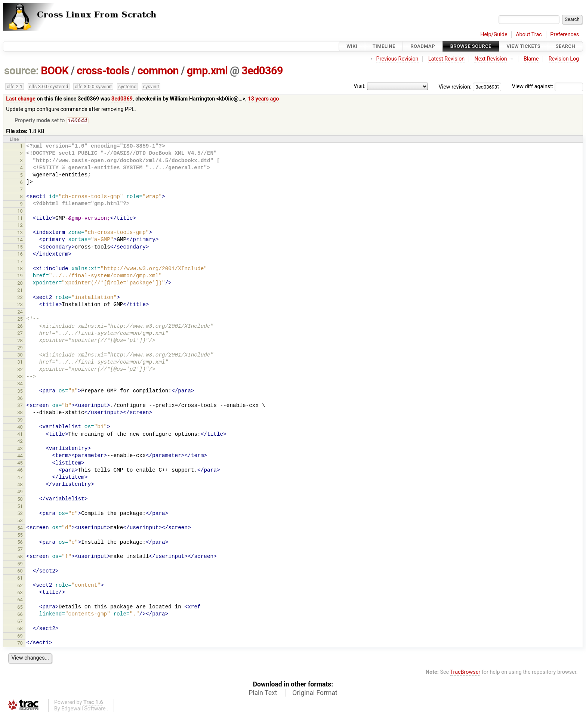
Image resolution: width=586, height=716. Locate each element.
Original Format (314, 693)
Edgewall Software (83, 709)
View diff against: (547, 86)
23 (20, 305)
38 (20, 413)
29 (20, 348)
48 (20, 485)
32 (20, 370)
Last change (21, 99)
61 (20, 578)
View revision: (455, 86)
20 (20, 284)
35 (20, 392)
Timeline (384, 46)
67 (20, 622)
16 (20, 254)
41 (20, 435)
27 (20, 334)
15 (20, 247)
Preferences (564, 34)
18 (20, 269)
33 (20, 377)
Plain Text (263, 693)
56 (20, 543)
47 (20, 478)
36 (20, 399)
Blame (531, 59)
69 (20, 636)
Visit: (360, 86)
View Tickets (523, 46)
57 (20, 550)
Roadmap (422, 46)
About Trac (529, 34)
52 (20, 514)
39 (20, 420)
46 (20, 470)
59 (20, 564)
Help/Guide (493, 34)
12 (20, 226)
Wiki (351, 46)
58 (20, 557)
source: (21, 70)
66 (20, 615)
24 (20, 312)
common (158, 70)
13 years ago (263, 99)
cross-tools (103, 70)
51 (20, 507)
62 (20, 586)
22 (20, 298)
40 (20, 427)
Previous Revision (397, 59)
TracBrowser (465, 673)
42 (20, 442)
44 (20, 456)
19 (20, 276)
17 (20, 262)
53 (20, 521)
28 (20, 341)
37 (20, 406)
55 (20, 535)
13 (20, 233)
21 (20, 291)
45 (20, 463)
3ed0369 (262, 70)
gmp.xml (207, 70)
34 (20, 384)
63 (20, 593)
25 (20, 319)
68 (20, 629)
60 (20, 571)
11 (20, 219)
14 (20, 240)
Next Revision (490, 59)
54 (20, 528)
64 (20, 600)
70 (20, 643)
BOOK (54, 70)
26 (20, 327)
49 (20, 492)
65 (20, 608)
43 (20, 449)
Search (565, 46)
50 (20, 500)
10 (20, 212)
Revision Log (564, 59)
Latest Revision (446, 59)
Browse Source (470, 46)
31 (20, 362)
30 (20, 355)
